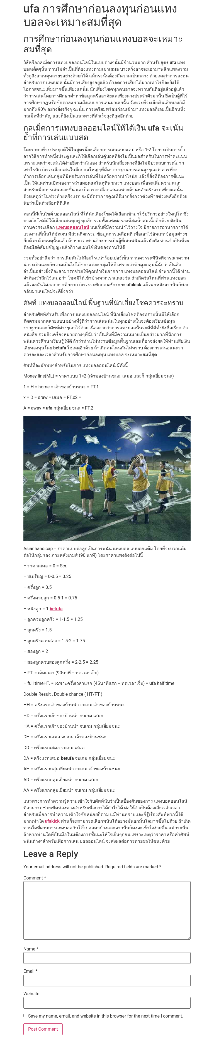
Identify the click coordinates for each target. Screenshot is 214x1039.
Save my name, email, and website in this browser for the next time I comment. (105, 1016)
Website (31, 994)
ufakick (52, 821)
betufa (56, 608)
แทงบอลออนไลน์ (72, 227)
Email (30, 971)
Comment (34, 878)
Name (30, 949)
